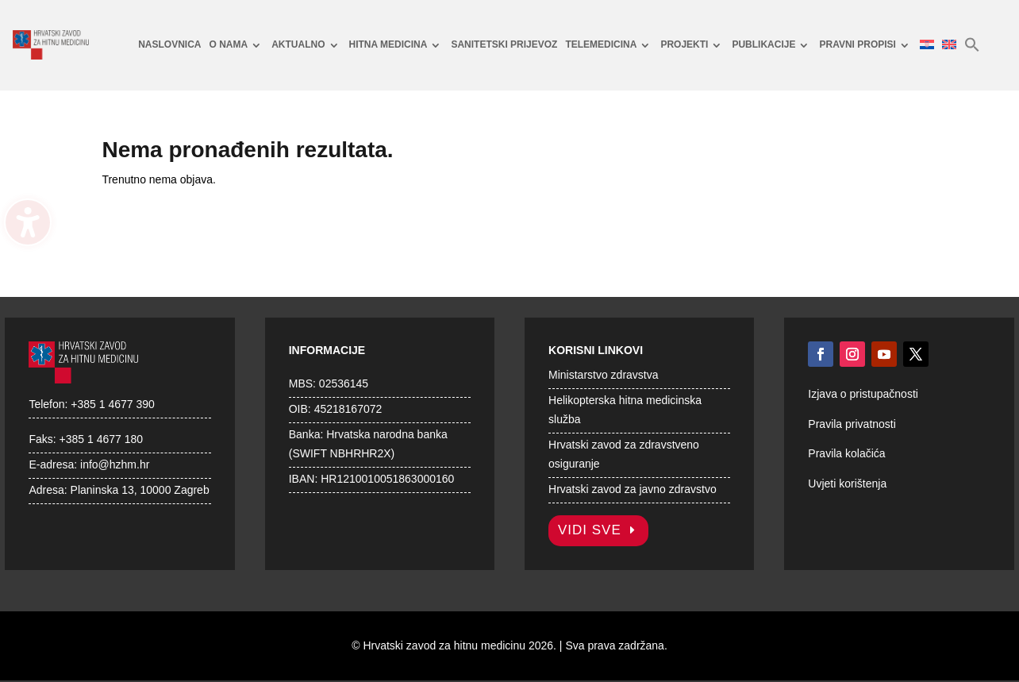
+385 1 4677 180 (102, 439)
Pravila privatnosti (852, 424)
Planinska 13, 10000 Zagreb (140, 490)
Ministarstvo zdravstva (603, 374)
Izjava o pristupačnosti (863, 393)
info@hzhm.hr (114, 464)
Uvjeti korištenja (847, 483)
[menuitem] (169, 45)
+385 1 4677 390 (113, 404)
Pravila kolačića (846, 453)
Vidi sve (589, 530)
